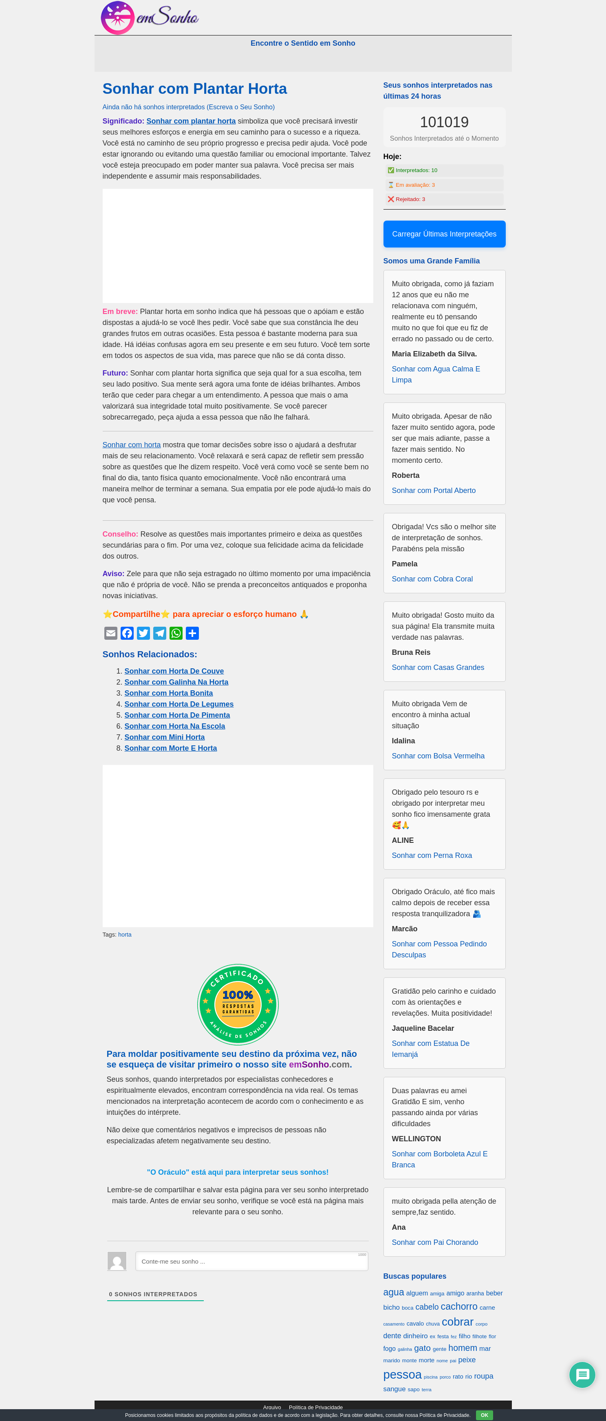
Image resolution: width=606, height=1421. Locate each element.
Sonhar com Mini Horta (165, 737)
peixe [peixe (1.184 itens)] (467, 1360)
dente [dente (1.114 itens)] (392, 1336)
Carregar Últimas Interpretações (444, 234)
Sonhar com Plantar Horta (195, 88)
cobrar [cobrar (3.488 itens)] (458, 1321)
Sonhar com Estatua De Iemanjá (431, 1049)
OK (484, 1415)
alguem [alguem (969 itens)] (417, 1293)
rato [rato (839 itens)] (458, 1376)
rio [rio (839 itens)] (468, 1376)
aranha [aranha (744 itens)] (475, 1293)
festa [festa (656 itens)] (443, 1336)
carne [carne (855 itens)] (487, 1307)
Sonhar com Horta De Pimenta (177, 715)
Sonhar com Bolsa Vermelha (438, 756)
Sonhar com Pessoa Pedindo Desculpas (439, 949)
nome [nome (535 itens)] (442, 1360)
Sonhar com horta (132, 445)
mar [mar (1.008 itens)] (485, 1348)
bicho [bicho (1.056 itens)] (391, 1307)
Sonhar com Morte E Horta (171, 748)
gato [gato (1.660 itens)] (422, 1347)
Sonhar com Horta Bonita (169, 693)
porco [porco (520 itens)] (445, 1377)
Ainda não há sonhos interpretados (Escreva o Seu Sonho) (189, 106)
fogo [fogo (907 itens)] (389, 1348)
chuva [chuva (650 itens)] (433, 1324)
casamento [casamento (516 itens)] (394, 1324)
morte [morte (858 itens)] (427, 1360)
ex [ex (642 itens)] (432, 1336)
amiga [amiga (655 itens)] (437, 1294)
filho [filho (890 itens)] (464, 1336)
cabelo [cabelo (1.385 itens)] (427, 1306)
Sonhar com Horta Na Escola (175, 726)
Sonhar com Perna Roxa (432, 855)
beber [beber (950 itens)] (494, 1293)
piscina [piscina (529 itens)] (431, 1377)
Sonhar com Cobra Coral (432, 579)
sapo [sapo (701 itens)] (413, 1389)
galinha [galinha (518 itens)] (405, 1349)
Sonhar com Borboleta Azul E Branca (440, 1159)
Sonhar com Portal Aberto (434, 490)
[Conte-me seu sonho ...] (251, 1261)
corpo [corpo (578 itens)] (481, 1323)
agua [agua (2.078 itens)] (393, 1292)
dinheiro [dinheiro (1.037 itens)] (415, 1336)
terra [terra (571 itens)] (427, 1389)
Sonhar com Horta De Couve (174, 671)
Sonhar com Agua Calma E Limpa (436, 374)
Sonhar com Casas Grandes (438, 667)
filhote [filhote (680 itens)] (479, 1336)
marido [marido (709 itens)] (391, 1360)
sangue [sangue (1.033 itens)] (394, 1389)
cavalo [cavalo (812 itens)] (415, 1323)
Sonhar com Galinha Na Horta (177, 682)
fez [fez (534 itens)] (454, 1336)
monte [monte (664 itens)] (409, 1360)
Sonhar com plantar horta (191, 121)
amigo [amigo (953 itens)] (455, 1293)
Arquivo (272, 1407)
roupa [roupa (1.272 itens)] (483, 1376)
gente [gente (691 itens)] (439, 1349)
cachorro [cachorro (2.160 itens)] (459, 1306)
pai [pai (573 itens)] (453, 1360)
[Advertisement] (238, 246)
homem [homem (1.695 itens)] (462, 1347)
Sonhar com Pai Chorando (435, 1242)
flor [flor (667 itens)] (492, 1336)
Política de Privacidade (316, 1407)
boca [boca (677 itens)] (407, 1308)
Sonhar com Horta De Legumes (179, 704)
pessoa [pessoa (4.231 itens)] (402, 1374)
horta (125, 934)
